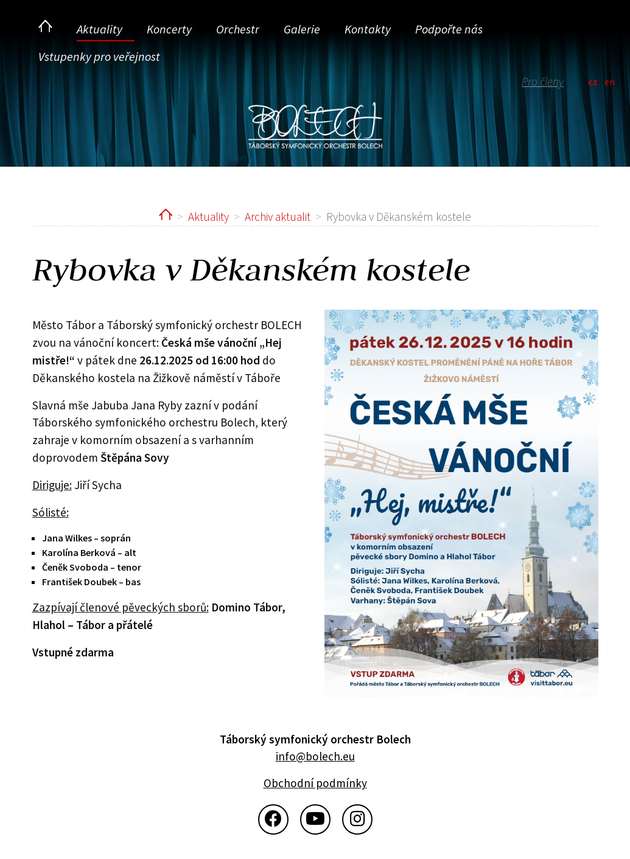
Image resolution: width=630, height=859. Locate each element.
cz (593, 81)
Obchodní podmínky (315, 783)
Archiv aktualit (277, 216)
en (609, 81)
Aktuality (99, 29)
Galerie (302, 29)
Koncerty (169, 29)
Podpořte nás (449, 29)
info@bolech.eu (315, 756)
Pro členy (543, 81)
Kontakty (368, 29)
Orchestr (237, 29)
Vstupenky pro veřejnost (99, 56)
